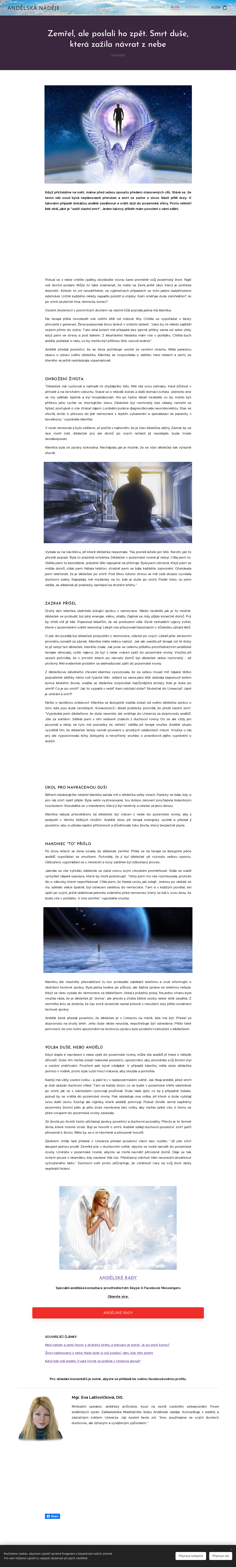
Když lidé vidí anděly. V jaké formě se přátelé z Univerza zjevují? (92, 1361)
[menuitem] (183, 8)
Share (52, 1516)
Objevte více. (118, 1296)
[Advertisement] (118, 244)
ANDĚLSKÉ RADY (118, 1278)
